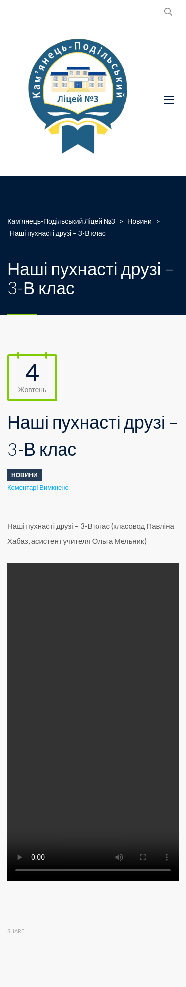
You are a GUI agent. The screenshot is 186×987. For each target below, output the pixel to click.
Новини (24, 475)
